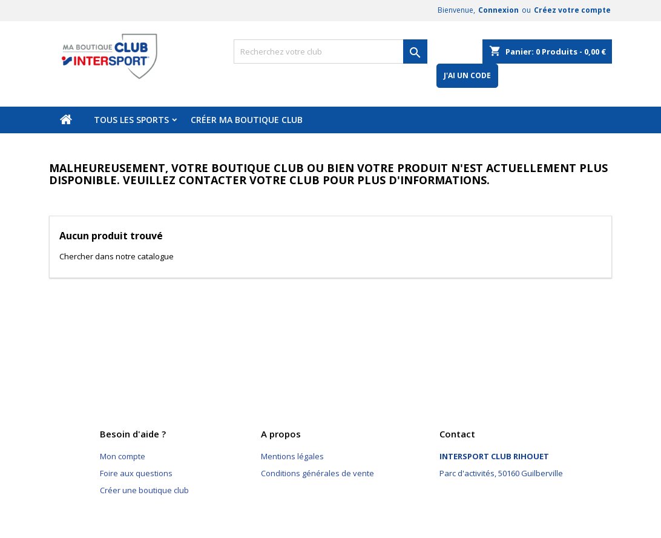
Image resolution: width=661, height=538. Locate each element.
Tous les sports (131, 119)
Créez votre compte (572, 10)
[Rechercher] (330, 51)
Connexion (498, 10)
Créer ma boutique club (247, 119)
